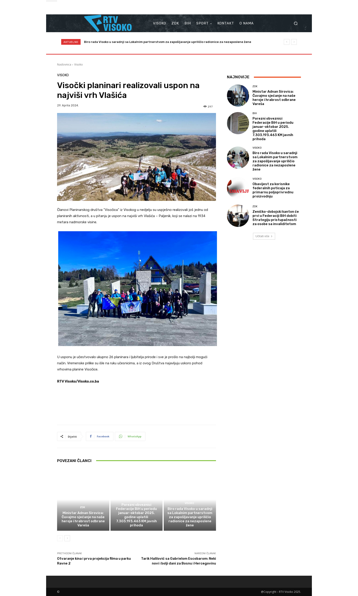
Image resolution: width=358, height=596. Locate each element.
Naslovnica (64, 64)
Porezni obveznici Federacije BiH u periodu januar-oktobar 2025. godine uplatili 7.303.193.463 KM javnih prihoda (136, 515)
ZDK (82, 507)
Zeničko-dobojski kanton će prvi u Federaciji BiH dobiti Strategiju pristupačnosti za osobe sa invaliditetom (276, 218)
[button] (295, 23)
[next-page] (67, 538)
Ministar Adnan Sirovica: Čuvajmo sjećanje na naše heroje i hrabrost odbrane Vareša (83, 519)
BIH (136, 499)
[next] (294, 42)
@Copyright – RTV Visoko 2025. (281, 592)
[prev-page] (60, 538)
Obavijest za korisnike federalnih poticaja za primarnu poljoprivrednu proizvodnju (273, 190)
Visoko (78, 64)
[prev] (287, 42)
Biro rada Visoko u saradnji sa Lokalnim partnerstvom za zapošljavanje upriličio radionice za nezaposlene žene (167, 42)
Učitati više (264, 236)
